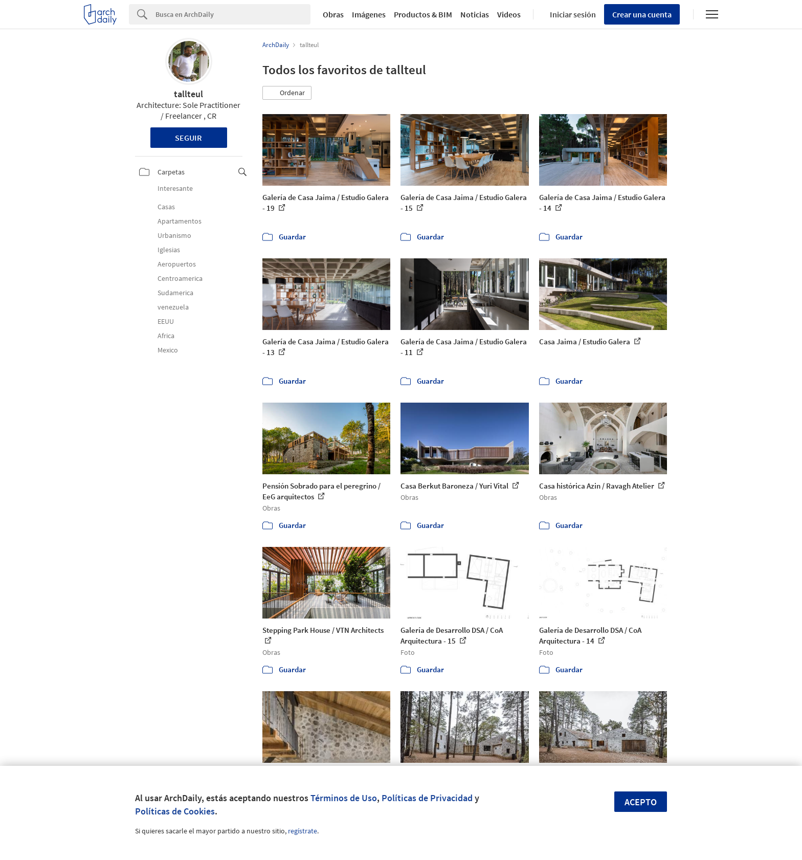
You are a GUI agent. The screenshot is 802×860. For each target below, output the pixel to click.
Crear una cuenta (642, 14)
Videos (509, 14)
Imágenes (369, 14)
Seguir (188, 138)
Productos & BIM (423, 14)
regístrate (302, 830)
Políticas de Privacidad (427, 798)
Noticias (474, 14)
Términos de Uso (343, 798)
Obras (333, 14)
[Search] (232, 14)
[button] (286, 93)
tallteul (188, 94)
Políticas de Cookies (175, 811)
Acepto (641, 802)
